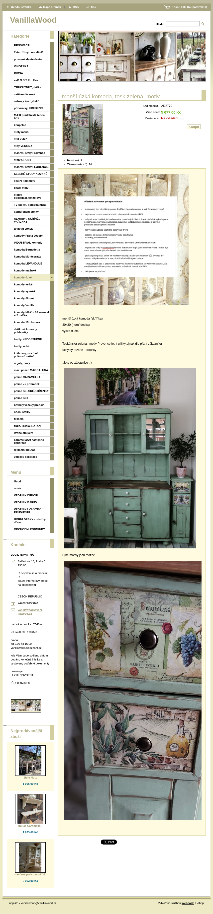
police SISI (21, 397)
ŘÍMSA (18, 73)
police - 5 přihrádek (27, 384)
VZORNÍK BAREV (25, 502)
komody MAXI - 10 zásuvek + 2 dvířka (32, 314)
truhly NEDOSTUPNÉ (28, 339)
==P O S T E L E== (26, 80)
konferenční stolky (26, 211)
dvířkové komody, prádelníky (25, 331)
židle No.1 (30, 777)
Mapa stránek (52, 6)
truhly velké (21, 346)
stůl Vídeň (20, 138)
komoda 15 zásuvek (27, 322)
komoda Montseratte (27, 256)
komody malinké (25, 270)
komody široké (24, 298)
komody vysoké (24, 291)
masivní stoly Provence (29, 152)
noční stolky (22, 411)
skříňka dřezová (24, 94)
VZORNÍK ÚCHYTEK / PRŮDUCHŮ (28, 511)
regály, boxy (22, 363)
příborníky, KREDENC (28, 108)
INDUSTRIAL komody (28, 242)
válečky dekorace (25, 456)
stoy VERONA (23, 145)
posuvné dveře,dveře (28, 59)
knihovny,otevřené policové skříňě (26, 355)
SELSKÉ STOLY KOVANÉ (30, 173)
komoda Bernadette (27, 249)
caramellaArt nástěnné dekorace (29, 441)
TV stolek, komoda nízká (30, 204)
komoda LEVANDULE (28, 263)
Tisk (93, 6)
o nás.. (18, 488)
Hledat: (160, 24)
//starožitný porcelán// (28, 52)
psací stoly (21, 187)
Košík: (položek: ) (189, 6)
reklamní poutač (24, 449)
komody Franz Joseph (28, 235)
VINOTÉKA (21, 66)
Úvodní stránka (21, 6)
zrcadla (19, 418)
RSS (76, 6)
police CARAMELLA (27, 377)
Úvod (17, 481)
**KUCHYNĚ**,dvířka (27, 87)
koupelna (20, 125)
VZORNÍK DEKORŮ (26, 495)
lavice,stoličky (23, 432)
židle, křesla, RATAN (27, 425)
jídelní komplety (24, 180)
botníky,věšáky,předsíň (29, 404)
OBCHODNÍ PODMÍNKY (29, 529)
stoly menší (21, 132)
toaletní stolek (23, 228)
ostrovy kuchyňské (26, 101)
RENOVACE (22, 45)
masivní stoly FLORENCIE (31, 166)
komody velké (23, 284)
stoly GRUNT (22, 159)
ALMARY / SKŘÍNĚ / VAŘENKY (27, 220)
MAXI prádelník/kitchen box (29, 117)
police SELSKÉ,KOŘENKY (31, 391)
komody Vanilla (24, 305)
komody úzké (23, 277)
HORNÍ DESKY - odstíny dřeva (30, 521)
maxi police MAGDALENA (31, 370)
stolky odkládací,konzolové (27, 196)
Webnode (188, 903)
